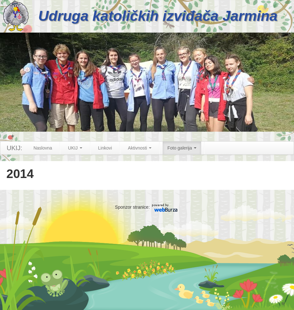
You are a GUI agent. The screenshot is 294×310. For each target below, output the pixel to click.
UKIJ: (14, 147)
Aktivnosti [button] (139, 148)
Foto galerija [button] (181, 148)
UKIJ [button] (75, 148)
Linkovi (105, 148)
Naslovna (42, 148)
